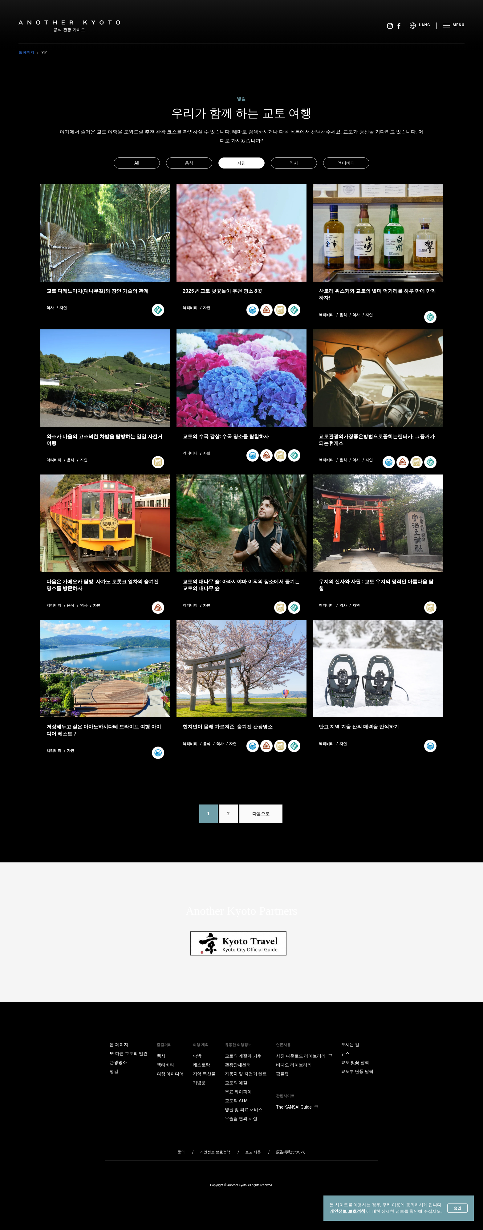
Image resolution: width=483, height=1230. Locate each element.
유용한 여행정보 (238, 1045)
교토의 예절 (236, 1083)
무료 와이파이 (238, 1091)
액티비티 (346, 163)
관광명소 (118, 1062)
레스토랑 (201, 1065)
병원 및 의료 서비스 (243, 1109)
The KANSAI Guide (297, 1107)
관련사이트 (285, 1096)
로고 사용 (253, 1152)
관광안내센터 (238, 1065)
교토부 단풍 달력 (357, 1071)
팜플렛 (282, 1074)
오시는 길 (350, 1044)
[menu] (423, 25)
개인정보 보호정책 (347, 1211)
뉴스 (345, 1053)
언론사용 (283, 1045)
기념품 (199, 1083)
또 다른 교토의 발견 (128, 1053)
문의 (181, 1152)
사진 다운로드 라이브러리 (304, 1056)
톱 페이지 (26, 52)
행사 (161, 1056)
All (136, 163)
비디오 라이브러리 (293, 1065)
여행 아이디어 (170, 1074)
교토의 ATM (236, 1100)
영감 (114, 1071)
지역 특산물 (204, 1074)
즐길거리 (164, 1045)
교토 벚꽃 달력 (355, 1062)
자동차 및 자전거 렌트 (246, 1074)
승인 (457, 1208)
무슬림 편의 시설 (241, 1118)
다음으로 (261, 813)
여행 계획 (201, 1045)
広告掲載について (291, 1152)
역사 (294, 163)
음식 (189, 163)
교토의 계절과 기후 (243, 1056)
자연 (241, 163)
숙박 (197, 1056)
